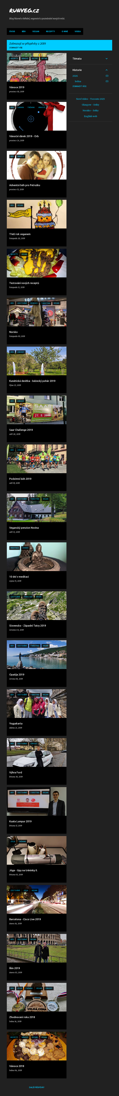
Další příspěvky (36, 1087)
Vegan (35, 31)
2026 (75, 76)
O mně (65, 31)
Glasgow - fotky (90, 104)
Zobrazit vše (15, 48)
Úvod (12, 31)
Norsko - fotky (91, 110)
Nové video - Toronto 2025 (90, 99)
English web (90, 116)
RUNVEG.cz (24, 10)
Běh (24, 31)
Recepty (50, 31)
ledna (78, 81)
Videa (78, 31)
